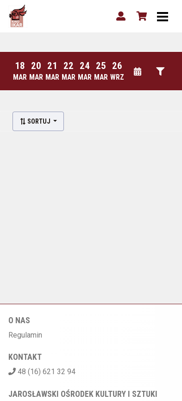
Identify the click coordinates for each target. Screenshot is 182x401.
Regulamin (25, 335)
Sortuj (35, 121)
